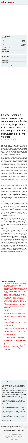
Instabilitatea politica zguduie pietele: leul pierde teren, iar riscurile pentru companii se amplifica (13, 415)
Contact (20, 433)
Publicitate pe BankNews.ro (10, 436)
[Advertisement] (14, 20)
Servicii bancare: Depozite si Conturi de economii (14, 64)
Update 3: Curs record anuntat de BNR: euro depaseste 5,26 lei (12, 419)
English (13, 430)
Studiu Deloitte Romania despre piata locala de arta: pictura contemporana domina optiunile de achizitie (15, 342)
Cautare (22, 430)
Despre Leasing (14, 62)
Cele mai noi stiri (7, 430)
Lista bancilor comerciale (14, 65)
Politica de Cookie (6, 437)
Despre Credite (14, 60)
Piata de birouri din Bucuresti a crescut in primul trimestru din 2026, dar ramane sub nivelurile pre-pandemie (15, 306)
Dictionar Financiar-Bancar (14, 58)
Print (3, 141)
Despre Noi (7, 434)
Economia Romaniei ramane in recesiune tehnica (13, 403)
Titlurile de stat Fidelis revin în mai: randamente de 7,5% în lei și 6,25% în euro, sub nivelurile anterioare (15, 318)
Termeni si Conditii (14, 439)
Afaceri (16, 140)
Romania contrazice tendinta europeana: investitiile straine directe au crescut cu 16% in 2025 (15, 302)
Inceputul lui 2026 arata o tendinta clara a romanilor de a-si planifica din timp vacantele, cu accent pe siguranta (15, 328)
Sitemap (20, 436)
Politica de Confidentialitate (18, 437)
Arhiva (18, 430)
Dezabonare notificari (16, 434)
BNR (25, 427)
